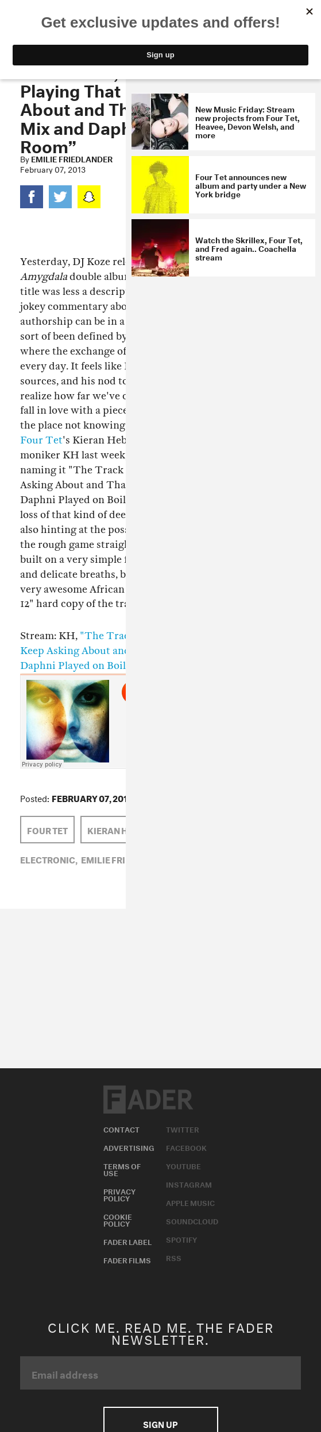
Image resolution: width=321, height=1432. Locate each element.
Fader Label (127, 1241)
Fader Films (127, 1259)
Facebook (186, 1147)
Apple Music (190, 1202)
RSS (173, 1257)
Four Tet (41, 440)
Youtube (183, 1165)
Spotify (181, 1238)
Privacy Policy (119, 1194)
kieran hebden (121, 829)
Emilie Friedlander (72, 158)
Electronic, (49, 859)
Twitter (182, 1128)
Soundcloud (192, 1220)
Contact (121, 1128)
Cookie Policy (117, 1219)
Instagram (189, 1183)
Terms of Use (122, 1168)
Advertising (128, 1147)
